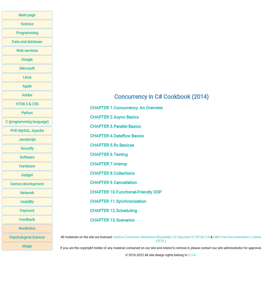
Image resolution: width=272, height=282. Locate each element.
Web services (27, 50)
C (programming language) (27, 122)
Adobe (27, 95)
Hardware (27, 166)
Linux (27, 77)
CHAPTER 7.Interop (108, 163)
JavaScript (27, 139)
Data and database (27, 42)
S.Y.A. (192, 255)
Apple (27, 86)
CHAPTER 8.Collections (112, 173)
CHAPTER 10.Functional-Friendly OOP (125, 192)
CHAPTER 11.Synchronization (118, 201)
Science (27, 24)
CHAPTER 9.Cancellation (113, 182)
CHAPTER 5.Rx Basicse (112, 145)
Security (27, 148)
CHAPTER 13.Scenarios (112, 220)
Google (27, 59)
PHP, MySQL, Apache (27, 130)
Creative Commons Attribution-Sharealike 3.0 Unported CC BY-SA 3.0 (161, 237)
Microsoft (27, 68)
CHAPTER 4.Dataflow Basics (117, 135)
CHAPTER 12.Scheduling (113, 210)
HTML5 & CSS (27, 104)
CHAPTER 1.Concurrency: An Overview (126, 107)
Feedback (27, 219)
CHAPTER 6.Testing (109, 154)
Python (27, 113)
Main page (27, 15)
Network (27, 193)
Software (27, 157)
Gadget (27, 175)
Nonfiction (27, 228)
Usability (27, 202)
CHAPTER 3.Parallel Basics (115, 126)
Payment (27, 210)
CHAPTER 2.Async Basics (114, 117)
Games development (27, 184)
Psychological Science (27, 237)
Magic (27, 246)
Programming (27, 33)
